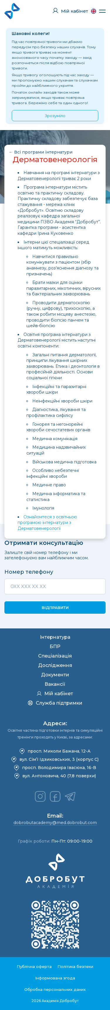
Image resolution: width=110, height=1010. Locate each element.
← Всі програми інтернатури (40, 152)
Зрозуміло (55, 115)
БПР (55, 646)
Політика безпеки (75, 966)
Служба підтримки (55, 703)
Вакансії (55, 684)
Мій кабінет (55, 693)
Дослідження (55, 665)
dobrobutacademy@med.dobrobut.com (55, 822)
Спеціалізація (55, 656)
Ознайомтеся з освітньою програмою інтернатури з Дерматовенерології (47, 522)
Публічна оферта (34, 966)
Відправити (55, 607)
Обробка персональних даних (55, 989)
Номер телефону (28, 572)
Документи (55, 675)
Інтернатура (55, 637)
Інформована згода (55, 978)
